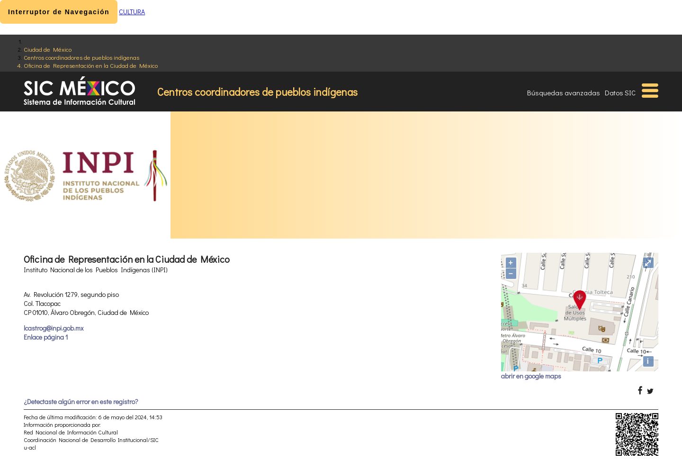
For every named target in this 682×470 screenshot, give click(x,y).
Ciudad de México (48, 49)
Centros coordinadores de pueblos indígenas (81, 57)
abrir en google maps (531, 375)
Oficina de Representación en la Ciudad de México (91, 65)
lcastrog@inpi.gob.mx (53, 327)
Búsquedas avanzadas (563, 92)
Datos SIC (620, 92)
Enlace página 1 (46, 336)
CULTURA (132, 11)
